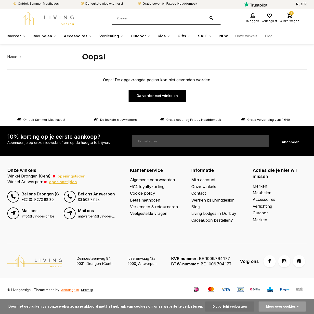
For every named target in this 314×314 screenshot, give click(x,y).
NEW (231, 36)
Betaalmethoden (145, 199)
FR (304, 4)
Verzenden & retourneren (154, 206)
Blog (279, 36)
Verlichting (115, 36)
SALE (212, 36)
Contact (198, 193)
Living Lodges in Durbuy (213, 213)
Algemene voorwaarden (152, 179)
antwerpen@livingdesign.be (99, 216)
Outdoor (145, 36)
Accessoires (79, 36)
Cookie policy (142, 193)
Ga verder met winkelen (157, 96)
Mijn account (203, 179)
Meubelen (46, 36)
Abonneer (290, 141)
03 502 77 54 (88, 199)
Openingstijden (72, 176)
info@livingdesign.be (38, 216)
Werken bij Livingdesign (213, 199)
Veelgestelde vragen (148, 213)
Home (15, 56)
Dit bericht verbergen (228, 306)
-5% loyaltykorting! (147, 186)
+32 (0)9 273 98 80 (37, 199)
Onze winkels (255, 36)
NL (298, 4)
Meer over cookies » (283, 306)
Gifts (190, 36)
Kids (169, 36)
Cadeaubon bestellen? (212, 220)
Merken (17, 36)
